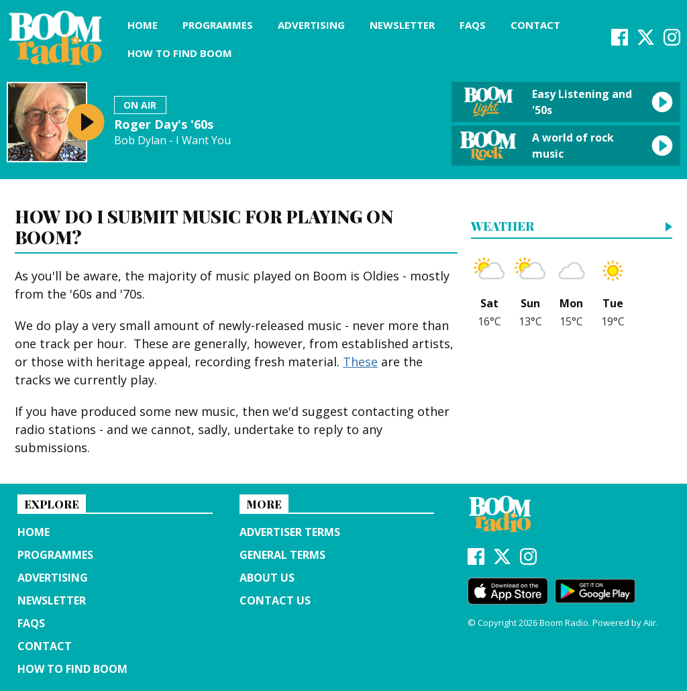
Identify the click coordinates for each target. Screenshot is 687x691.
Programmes (217, 25)
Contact (535, 25)
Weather (502, 227)
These (360, 362)
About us (267, 577)
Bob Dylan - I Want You (172, 141)
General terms (282, 554)
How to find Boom (179, 53)
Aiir (649, 623)
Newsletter (402, 25)
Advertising (311, 25)
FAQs (473, 25)
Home (142, 25)
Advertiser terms (290, 532)
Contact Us (275, 600)
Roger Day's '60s (163, 124)
